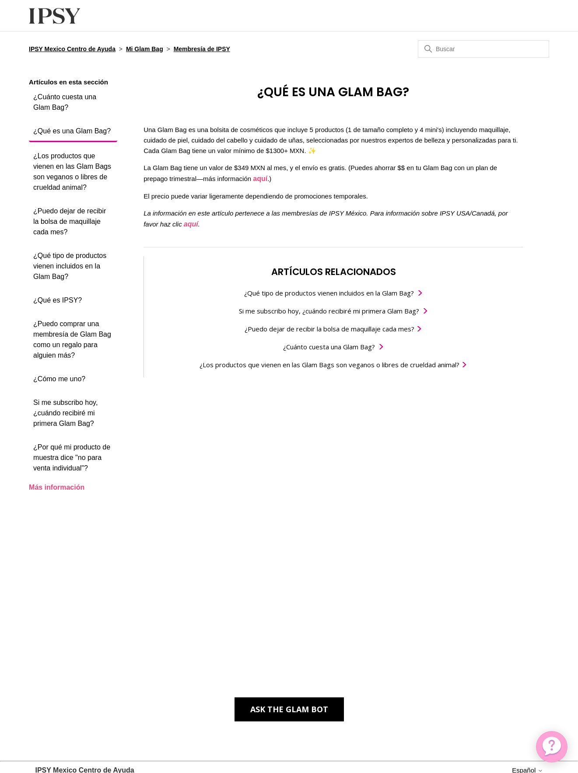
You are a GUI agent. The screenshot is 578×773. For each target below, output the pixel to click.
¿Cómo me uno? (59, 379)
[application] (551, 747)
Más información (56, 487)
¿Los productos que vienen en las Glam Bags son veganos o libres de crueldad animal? (72, 171)
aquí (260, 178)
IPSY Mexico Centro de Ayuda (72, 48)
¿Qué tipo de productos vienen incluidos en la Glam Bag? (69, 266)
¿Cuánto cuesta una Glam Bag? (64, 102)
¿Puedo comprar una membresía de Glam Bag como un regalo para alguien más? (72, 339)
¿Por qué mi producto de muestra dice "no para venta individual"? (71, 457)
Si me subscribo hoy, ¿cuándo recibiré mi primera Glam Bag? (65, 413)
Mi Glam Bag (144, 48)
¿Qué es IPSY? (57, 300)
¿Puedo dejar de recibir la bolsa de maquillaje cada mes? (69, 221)
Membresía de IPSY (202, 48)
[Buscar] (483, 49)
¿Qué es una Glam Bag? (72, 131)
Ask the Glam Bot (289, 709)
